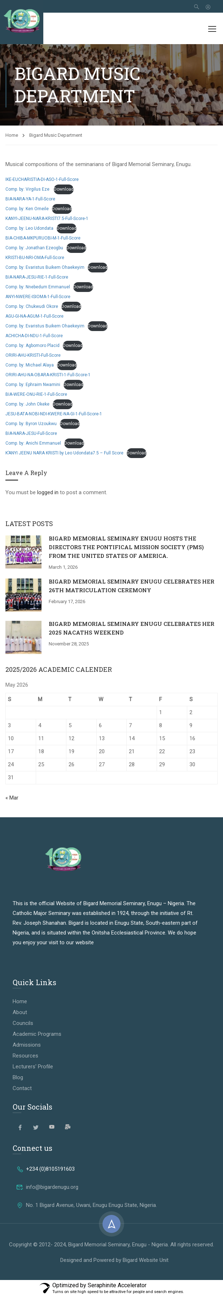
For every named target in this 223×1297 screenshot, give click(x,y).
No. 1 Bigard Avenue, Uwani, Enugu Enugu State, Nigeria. (86, 1205)
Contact (22, 1088)
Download (64, 189)
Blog (18, 1077)
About (20, 1012)
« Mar (11, 797)
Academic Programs (37, 1034)
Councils (23, 1023)
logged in (47, 492)
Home (11, 135)
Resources (25, 1055)
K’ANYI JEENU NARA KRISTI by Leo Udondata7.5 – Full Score (64, 452)
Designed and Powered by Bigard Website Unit (114, 1260)
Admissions (27, 1045)
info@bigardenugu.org (47, 1187)
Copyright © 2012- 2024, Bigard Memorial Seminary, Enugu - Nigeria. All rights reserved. (111, 1244)
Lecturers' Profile (33, 1066)
